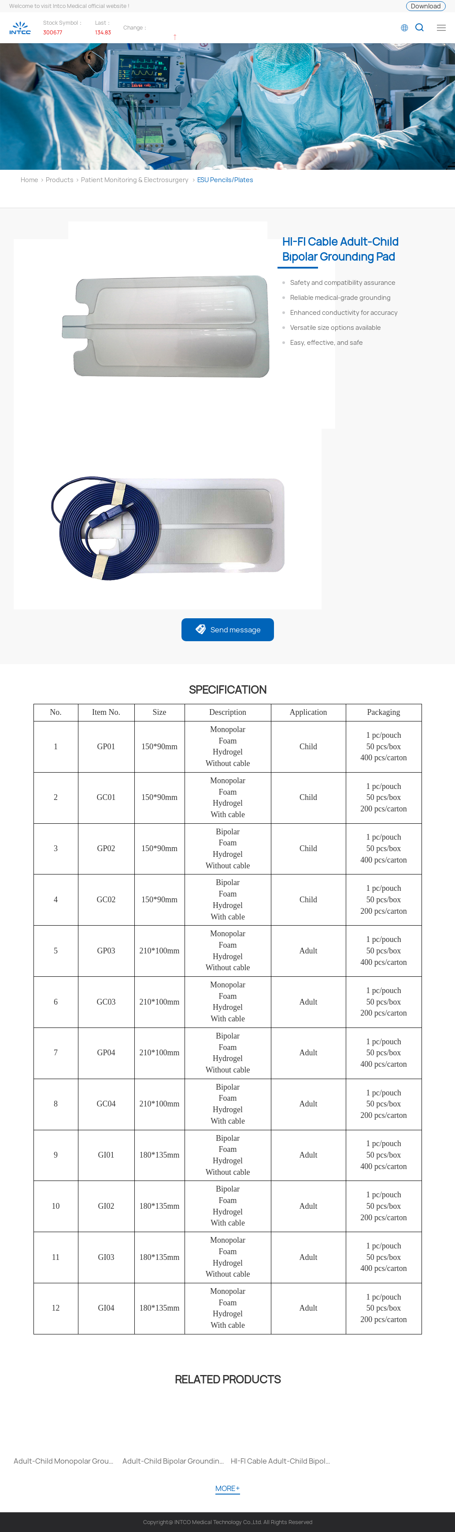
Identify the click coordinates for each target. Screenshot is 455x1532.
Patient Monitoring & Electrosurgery (135, 180)
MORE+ (227, 1488)
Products (60, 180)
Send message (228, 630)
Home (29, 180)
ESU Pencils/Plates (225, 180)
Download (426, 6)
